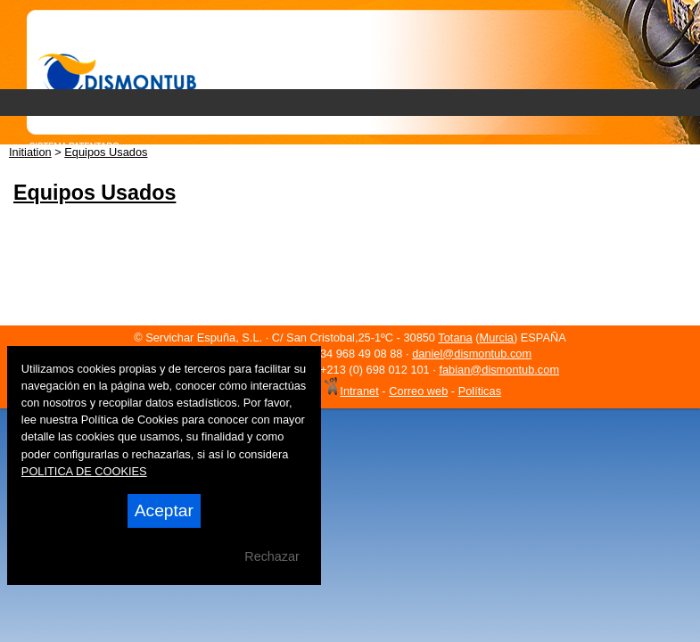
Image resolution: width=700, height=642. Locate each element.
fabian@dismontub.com (499, 369)
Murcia (497, 337)
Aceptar (164, 510)
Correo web (418, 391)
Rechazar (272, 556)
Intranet (359, 391)
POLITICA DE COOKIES (84, 471)
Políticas (479, 391)
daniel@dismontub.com (471, 353)
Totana (455, 337)
